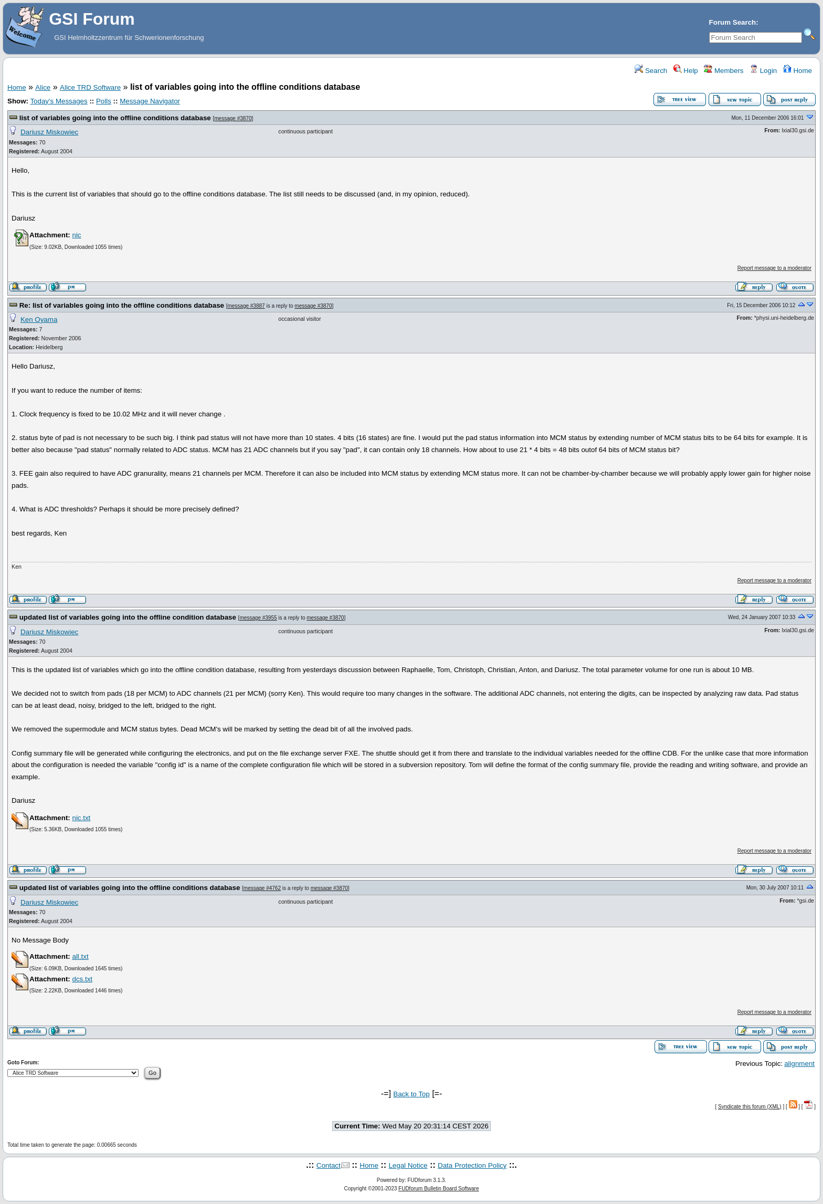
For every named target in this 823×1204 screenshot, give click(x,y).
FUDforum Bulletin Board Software (438, 1188)
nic (76, 235)
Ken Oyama (38, 319)
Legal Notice (407, 1165)
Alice (42, 87)
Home (797, 71)
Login (763, 71)
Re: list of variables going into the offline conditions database (121, 305)
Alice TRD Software (90, 87)
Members (723, 71)
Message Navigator (150, 101)
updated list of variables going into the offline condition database (127, 617)
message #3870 (232, 118)
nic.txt (81, 818)
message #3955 (258, 618)
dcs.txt (82, 979)
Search (651, 71)
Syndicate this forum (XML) (750, 1106)
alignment (799, 1063)
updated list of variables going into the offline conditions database (129, 888)
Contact (328, 1165)
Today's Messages (58, 101)
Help (685, 71)
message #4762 (262, 888)
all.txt (80, 956)
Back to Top (411, 1094)
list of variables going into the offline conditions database (115, 118)
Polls (103, 101)
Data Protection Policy (472, 1165)
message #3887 (246, 306)
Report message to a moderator (774, 268)
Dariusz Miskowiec (49, 132)
